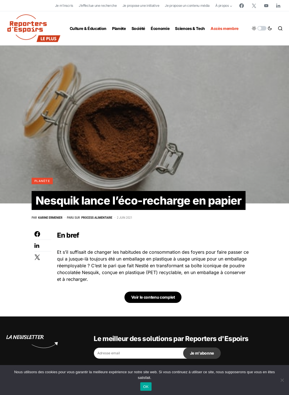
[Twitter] (254, 5)
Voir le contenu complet (153, 297)
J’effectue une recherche (98, 5)
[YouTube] (266, 5)
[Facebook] (241, 5)
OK (145, 387)
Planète (42, 181)
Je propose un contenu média (187, 5)
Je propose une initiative (140, 5)
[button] (262, 28)
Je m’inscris (64, 5)
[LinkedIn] (278, 5)
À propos (222, 5)
